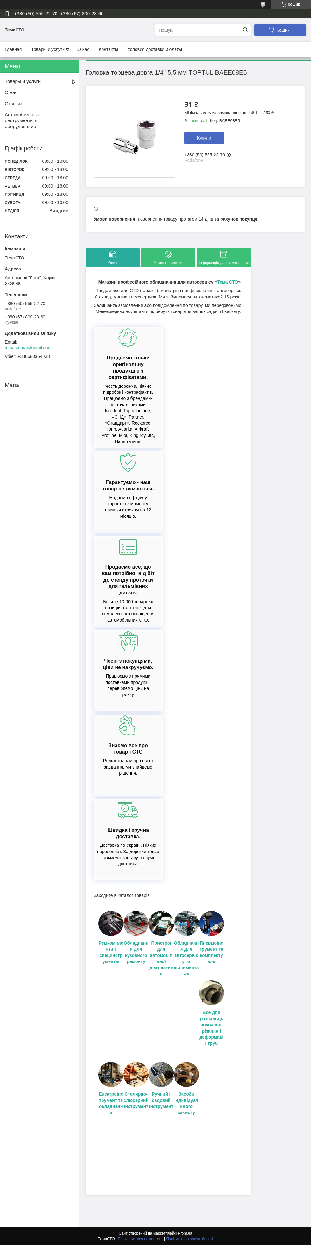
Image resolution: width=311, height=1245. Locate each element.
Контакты (108, 49)
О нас (83, 49)
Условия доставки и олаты (155, 49)
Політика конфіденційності (189, 1239)
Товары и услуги (48, 49)
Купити (204, 137)
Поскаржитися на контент (140, 1239)
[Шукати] (245, 30)
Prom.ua (185, 1233)
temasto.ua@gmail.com (28, 347)
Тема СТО (227, 281)
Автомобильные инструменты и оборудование (22, 120)
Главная (13, 49)
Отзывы (13, 103)
